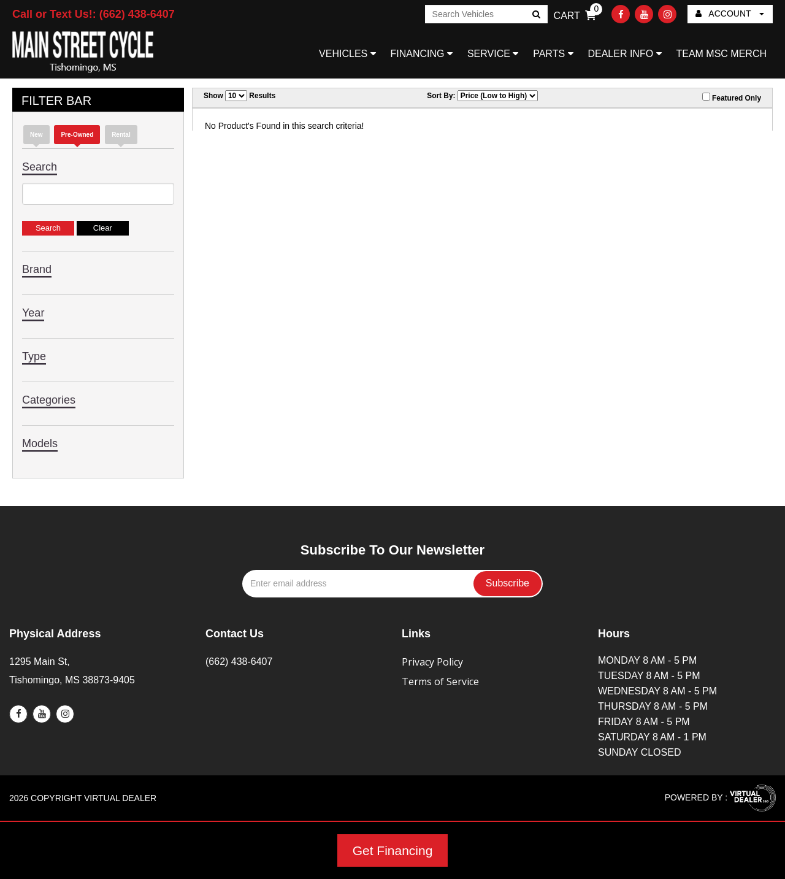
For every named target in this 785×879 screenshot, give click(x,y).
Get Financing (393, 850)
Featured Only (731, 97)
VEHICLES (347, 53)
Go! (535, 15)
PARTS (553, 53)
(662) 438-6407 (238, 661)
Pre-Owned (77, 134)
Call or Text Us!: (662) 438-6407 (93, 14)
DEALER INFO (624, 53)
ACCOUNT (729, 13)
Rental (121, 134)
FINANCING (422, 53)
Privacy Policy (432, 662)
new (36, 134)
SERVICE (492, 53)
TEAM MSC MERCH (721, 53)
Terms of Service (440, 681)
